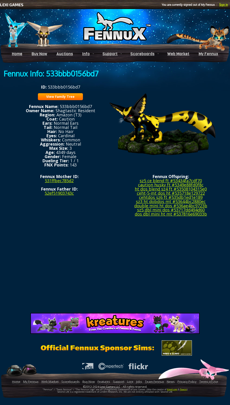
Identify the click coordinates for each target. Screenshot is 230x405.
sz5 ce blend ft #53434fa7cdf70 (171, 180)
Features (104, 381)
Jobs (139, 381)
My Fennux (208, 54)
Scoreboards (142, 54)
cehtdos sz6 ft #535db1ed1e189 (171, 197)
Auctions (64, 54)
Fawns (183, 389)
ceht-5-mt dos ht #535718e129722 (171, 193)
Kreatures (172, 389)
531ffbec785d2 (59, 180)
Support (110, 54)
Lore (130, 381)
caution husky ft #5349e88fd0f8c (171, 185)
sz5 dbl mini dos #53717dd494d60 (171, 210)
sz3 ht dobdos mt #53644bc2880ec (171, 201)
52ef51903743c (59, 193)
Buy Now (39, 54)
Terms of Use (208, 381)
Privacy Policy (187, 381)
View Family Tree (60, 96)
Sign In (223, 4)
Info (86, 54)
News (171, 381)
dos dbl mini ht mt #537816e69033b (171, 214)
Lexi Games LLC (110, 387)
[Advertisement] (115, 266)
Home (17, 54)
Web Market (178, 54)
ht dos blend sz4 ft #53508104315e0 (171, 189)
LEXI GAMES (11, 4)
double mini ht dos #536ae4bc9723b (170, 205)
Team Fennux (154, 381)
